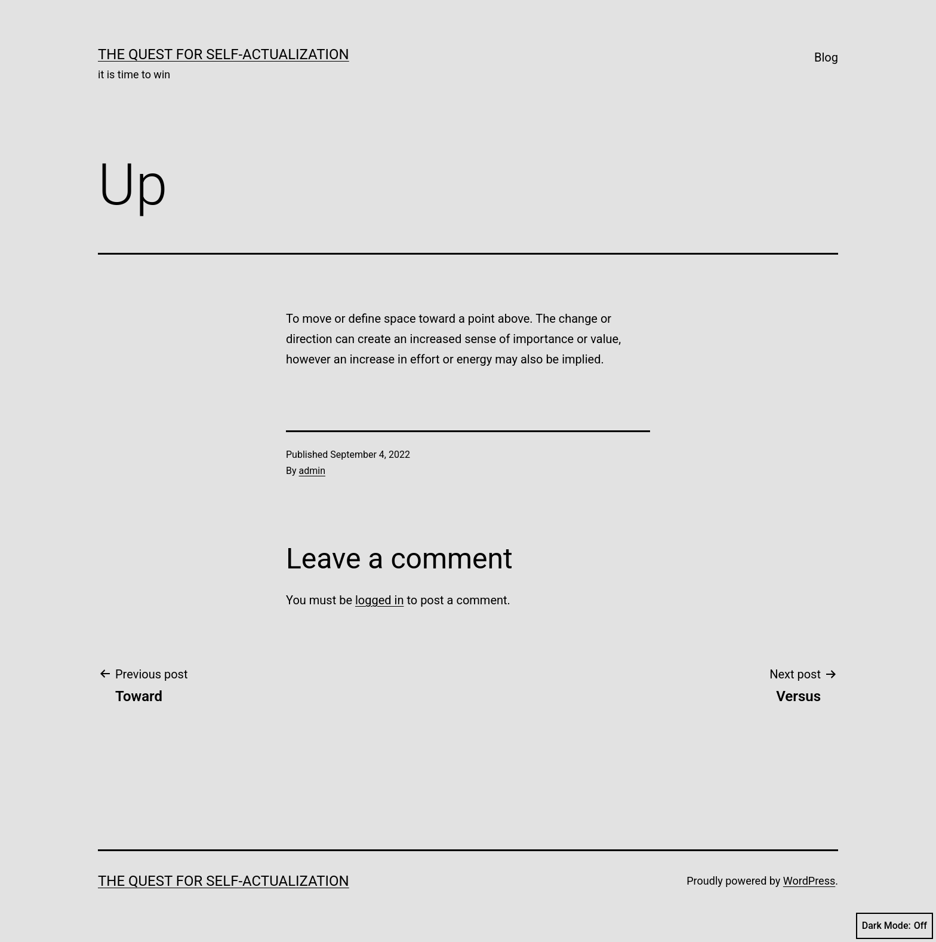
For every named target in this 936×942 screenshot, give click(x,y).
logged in (379, 600)
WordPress (809, 880)
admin (312, 470)
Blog (826, 57)
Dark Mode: (894, 926)
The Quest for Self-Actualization (223, 54)
